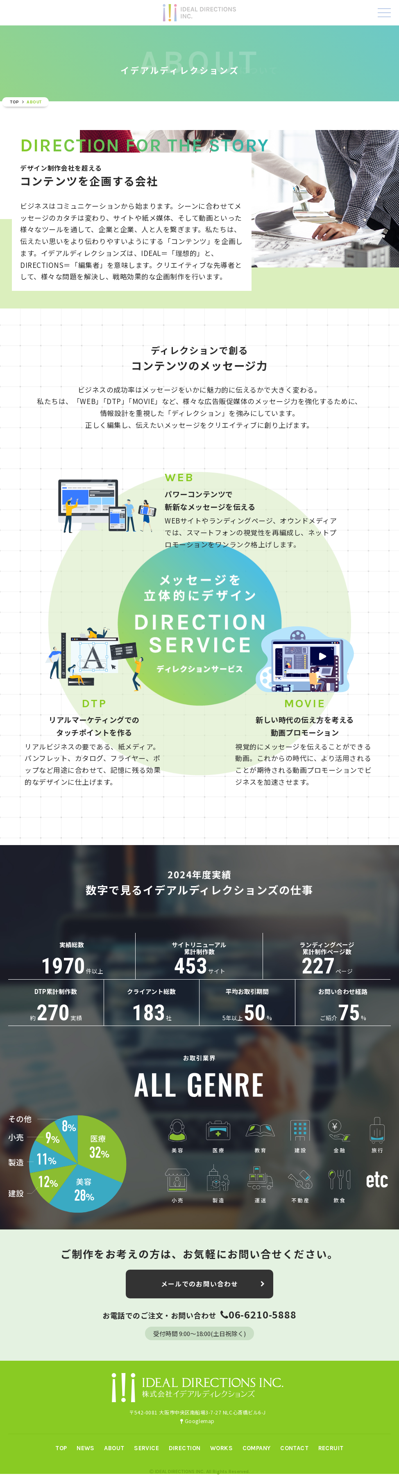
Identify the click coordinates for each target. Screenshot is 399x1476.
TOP (61, 1448)
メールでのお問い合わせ (213, 1300)
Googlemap (197, 1421)
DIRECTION (185, 1448)
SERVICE (146, 1448)
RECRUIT (331, 1448)
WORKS (221, 1448)
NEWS (86, 1448)
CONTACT (294, 1448)
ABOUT (114, 1448)
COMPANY (257, 1448)
